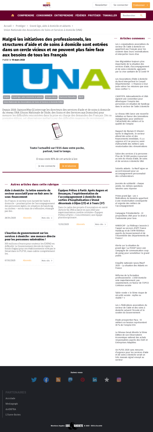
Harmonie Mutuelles (67, 97)
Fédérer (80, 15)
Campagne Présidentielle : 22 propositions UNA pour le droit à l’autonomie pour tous (131, 216)
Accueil (8, 26)
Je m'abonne (69, 166)
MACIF (81, 97)
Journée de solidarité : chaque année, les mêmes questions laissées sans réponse (129, 186)
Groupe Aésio (51, 97)
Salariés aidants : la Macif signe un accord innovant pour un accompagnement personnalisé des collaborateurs (131, 172)
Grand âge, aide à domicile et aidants (27, 97)
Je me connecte (46, 166)
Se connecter (121, 5)
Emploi (6, 97)
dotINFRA (11, 409)
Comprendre (25, 15)
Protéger (94, 15)
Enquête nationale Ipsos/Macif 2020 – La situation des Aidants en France (131, 265)
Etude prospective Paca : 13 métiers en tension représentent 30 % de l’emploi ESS (131, 322)
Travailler (110, 15)
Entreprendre (63, 15)
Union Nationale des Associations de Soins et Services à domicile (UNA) (33, 102)
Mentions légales (58, 426)
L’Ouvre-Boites (13, 414)
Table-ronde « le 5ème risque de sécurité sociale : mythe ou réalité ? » (131, 295)
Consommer (44, 15)
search (141, 15)
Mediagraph (12, 403)
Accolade (10, 398)
